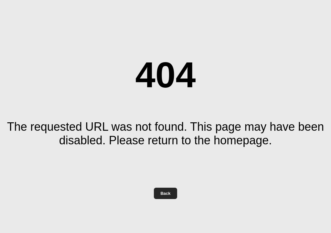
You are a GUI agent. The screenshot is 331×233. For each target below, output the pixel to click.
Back (165, 193)
